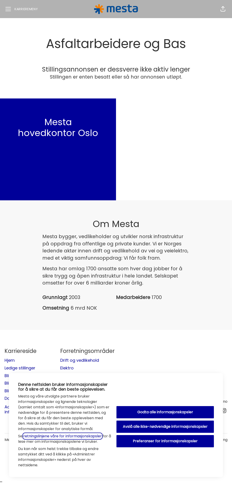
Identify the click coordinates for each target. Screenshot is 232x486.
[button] (223, 9)
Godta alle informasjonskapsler (165, 412)
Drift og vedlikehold (79, 360)
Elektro (67, 368)
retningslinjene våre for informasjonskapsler (62, 436)
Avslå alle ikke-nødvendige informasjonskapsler (165, 426)
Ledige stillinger (20, 368)
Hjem (10, 360)
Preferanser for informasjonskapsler (165, 441)
